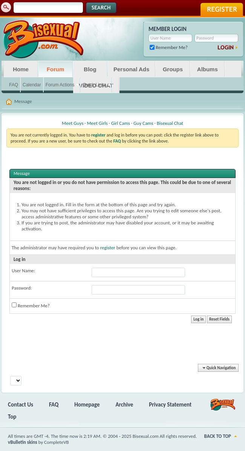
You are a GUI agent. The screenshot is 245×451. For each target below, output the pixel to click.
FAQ (13, 84)
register (107, 247)
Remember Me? (169, 47)
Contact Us (20, 404)
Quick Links (94, 84)
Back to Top (217, 436)
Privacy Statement (170, 404)
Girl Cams (120, 123)
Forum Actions (60, 84)
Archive (124, 404)
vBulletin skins (22, 442)
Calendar (32, 84)
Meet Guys (72, 123)
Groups (173, 69)
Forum (55, 69)
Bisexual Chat (170, 123)
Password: (22, 288)
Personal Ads (131, 69)
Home (21, 69)
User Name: (23, 270)
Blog (90, 69)
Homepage (87, 404)
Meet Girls (97, 123)
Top (12, 416)
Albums (207, 69)
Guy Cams (143, 123)
